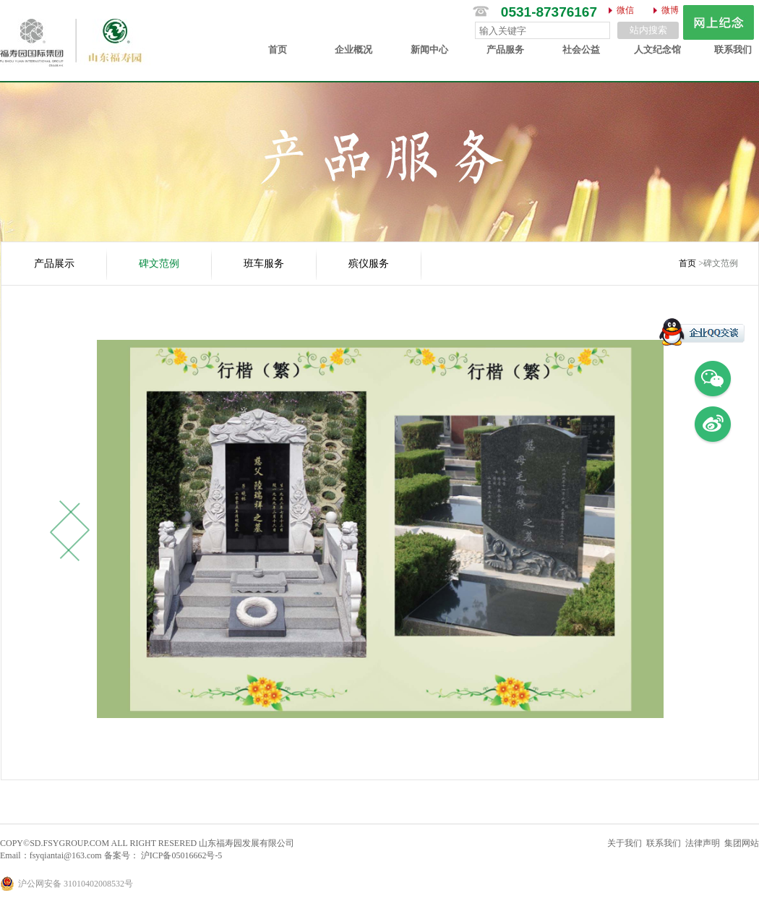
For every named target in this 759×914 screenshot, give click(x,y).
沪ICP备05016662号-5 (181, 855)
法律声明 (702, 843)
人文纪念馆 (657, 49)
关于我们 (624, 843)
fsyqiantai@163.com (66, 855)
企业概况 (353, 49)
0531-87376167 (549, 12)
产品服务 (505, 49)
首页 (277, 49)
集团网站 (741, 843)
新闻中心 (429, 49)
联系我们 (733, 49)
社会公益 (581, 49)
